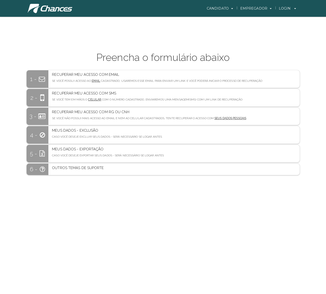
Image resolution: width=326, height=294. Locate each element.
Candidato (220, 8)
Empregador (256, 8)
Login (287, 8)
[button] (174, 77)
